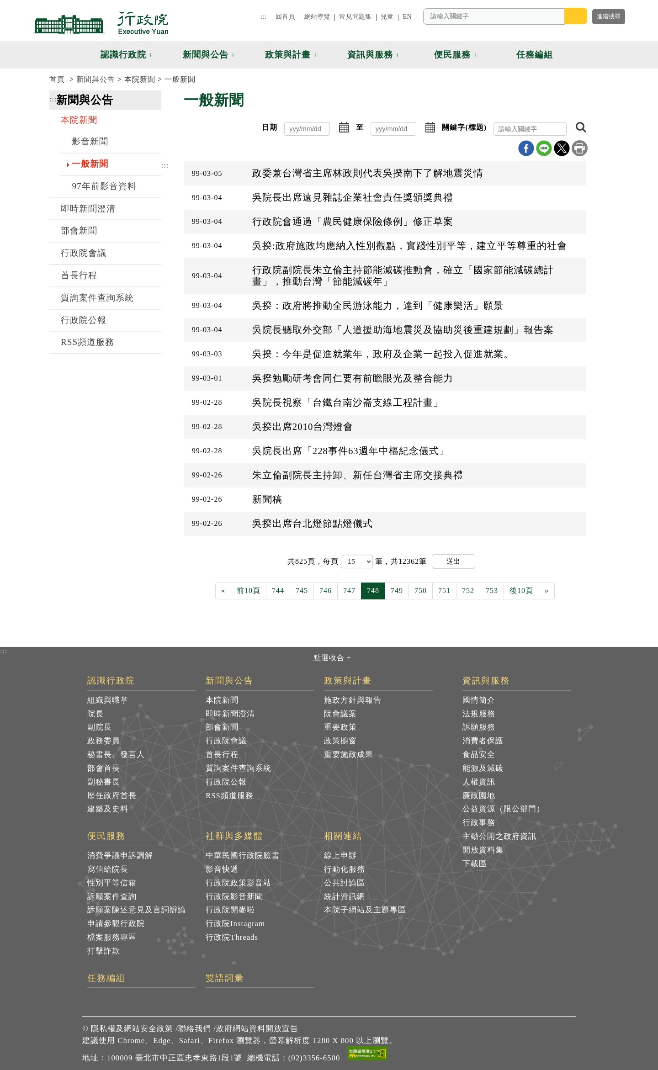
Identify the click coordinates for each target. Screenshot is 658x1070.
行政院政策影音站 (238, 883)
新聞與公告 (95, 79)
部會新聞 (79, 230)
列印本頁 (580, 148)
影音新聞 (90, 141)
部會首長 (103, 768)
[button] (575, 55)
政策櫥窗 (340, 740)
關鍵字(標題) (464, 127)
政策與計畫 (348, 680)
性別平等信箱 (112, 883)
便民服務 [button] (452, 54)
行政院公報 (83, 320)
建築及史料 (107, 809)
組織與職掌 (107, 700)
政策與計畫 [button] (288, 54)
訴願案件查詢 (112, 896)
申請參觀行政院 (116, 923)
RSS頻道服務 (87, 342)
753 (492, 590)
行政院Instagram (235, 923)
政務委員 (103, 740)
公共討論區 (344, 883)
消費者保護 (483, 740)
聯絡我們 (194, 1028)
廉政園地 (478, 795)
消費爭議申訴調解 (120, 855)
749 (397, 590)
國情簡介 (478, 700)
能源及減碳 (483, 768)
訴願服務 (478, 727)
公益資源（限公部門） (503, 809)
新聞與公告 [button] (205, 54)
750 (420, 590)
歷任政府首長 (112, 795)
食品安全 (478, 754)
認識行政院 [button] (123, 54)
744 (278, 590)
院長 (95, 714)
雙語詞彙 (225, 978)
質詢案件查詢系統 (97, 297)
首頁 (57, 79)
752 (468, 590)
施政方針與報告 (353, 700)
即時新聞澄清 (88, 208)
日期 (269, 127)
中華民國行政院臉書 (243, 855)
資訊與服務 (486, 680)
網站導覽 (317, 16)
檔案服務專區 (112, 937)
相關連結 (343, 836)
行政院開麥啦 (230, 910)
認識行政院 (111, 680)
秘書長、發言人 (116, 754)
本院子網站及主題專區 (365, 910)
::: (263, 16)
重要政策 (340, 727)
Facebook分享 (526, 148)
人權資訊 (478, 782)
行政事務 (478, 822)
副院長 (99, 727)
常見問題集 (355, 16)
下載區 (474, 863)
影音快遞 (222, 869)
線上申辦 (340, 855)
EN (407, 16)
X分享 (562, 148)
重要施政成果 (348, 754)
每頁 (332, 561)
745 (302, 590)
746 (325, 590)
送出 (453, 561)
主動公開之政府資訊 (499, 836)
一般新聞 (180, 79)
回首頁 (285, 16)
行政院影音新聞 (234, 896)
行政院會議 (83, 253)
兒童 (387, 16)
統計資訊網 (344, 896)
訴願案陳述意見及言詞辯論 (136, 910)
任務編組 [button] (534, 54)
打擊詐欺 (103, 951)
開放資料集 (483, 850)
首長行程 (79, 275)
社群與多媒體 (234, 836)
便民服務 (106, 836)
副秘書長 (103, 782)
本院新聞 (139, 79)
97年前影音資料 (104, 186)
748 (373, 590)
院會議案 (340, 714)
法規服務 (478, 714)
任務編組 (106, 978)
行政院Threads (232, 937)
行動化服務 (344, 869)
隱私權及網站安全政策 (132, 1028)
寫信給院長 (107, 869)
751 (444, 590)
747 (349, 590)
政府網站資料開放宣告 (257, 1028)
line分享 (544, 148)
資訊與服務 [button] (370, 54)
